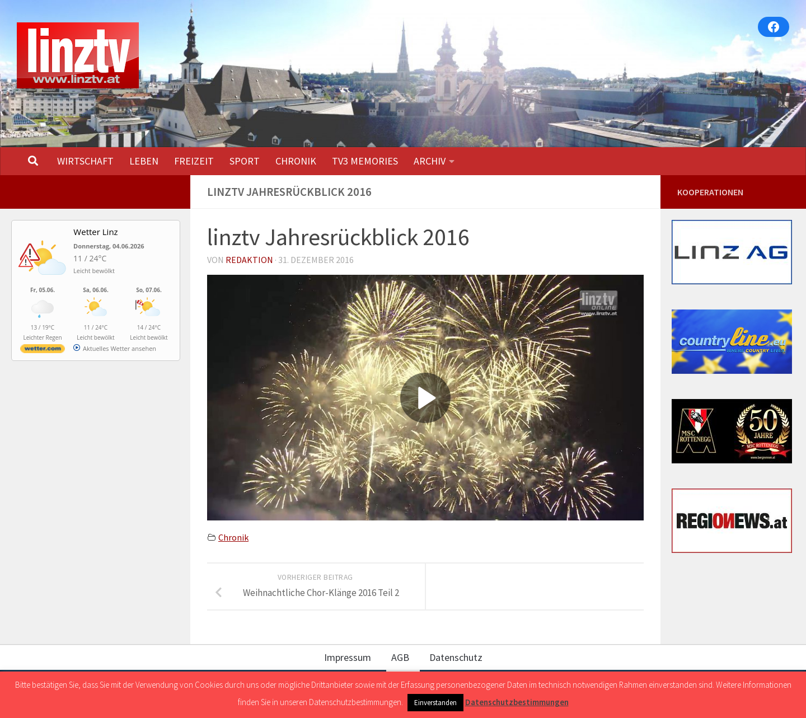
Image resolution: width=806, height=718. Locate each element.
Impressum (347, 657)
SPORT (244, 160)
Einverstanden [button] (435, 702)
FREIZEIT (194, 160)
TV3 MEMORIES (365, 160)
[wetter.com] (42, 350)
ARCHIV (430, 160)
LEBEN (143, 160)
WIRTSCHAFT (85, 160)
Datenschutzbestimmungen (517, 702)
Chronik (233, 537)
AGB (400, 657)
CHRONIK (295, 160)
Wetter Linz (95, 231)
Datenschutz (455, 657)
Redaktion (249, 259)
